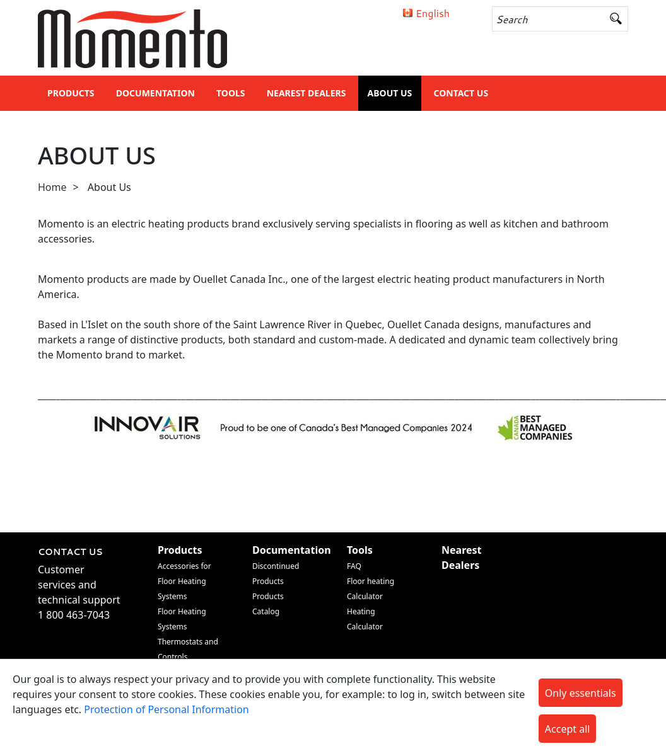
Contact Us (460, 93)
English (433, 13)
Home (52, 187)
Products (71, 93)
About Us (390, 93)
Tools (230, 93)
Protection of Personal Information (166, 709)
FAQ (354, 566)
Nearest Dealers (306, 93)
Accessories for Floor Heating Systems (184, 581)
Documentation (155, 93)
